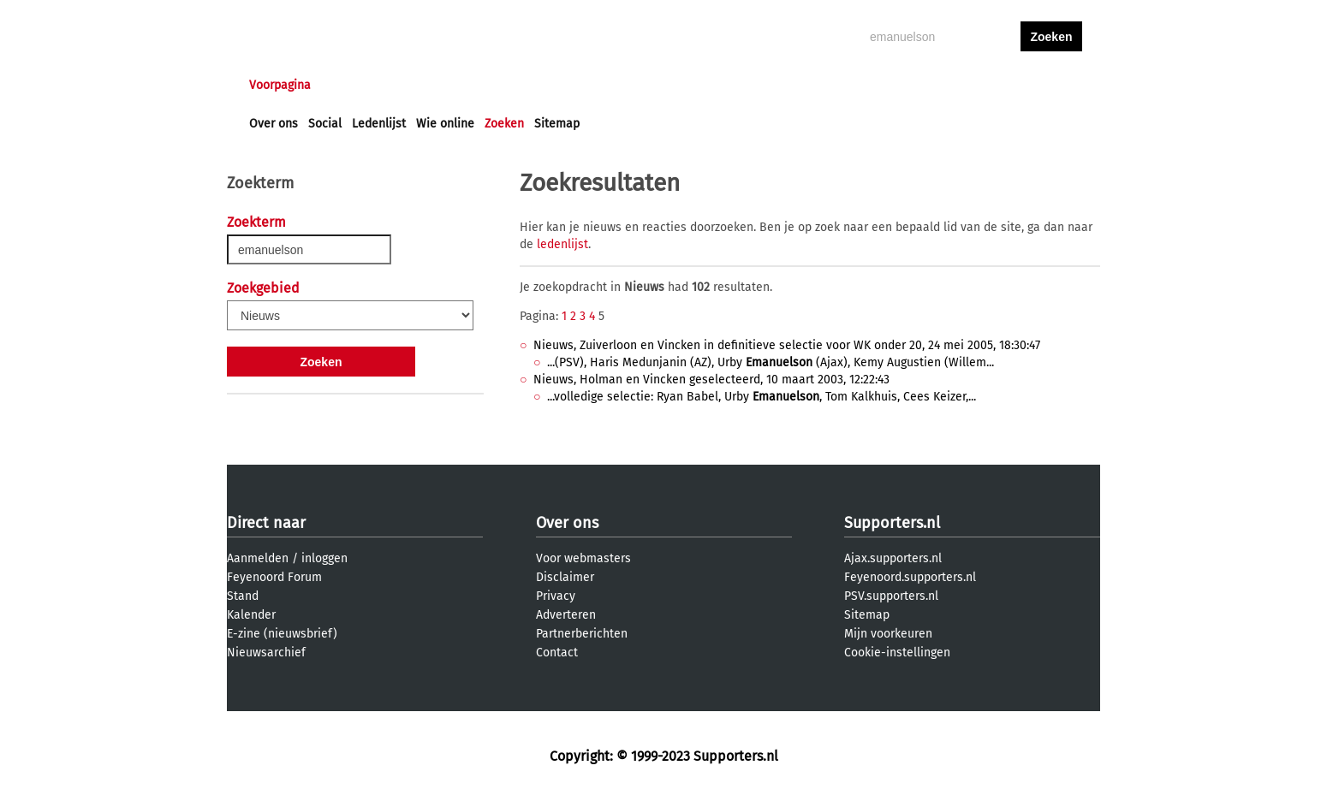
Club (550, 85)
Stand (243, 596)
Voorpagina (280, 85)
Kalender (251, 615)
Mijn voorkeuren (888, 633)
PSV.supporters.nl (891, 596)
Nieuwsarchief (266, 652)
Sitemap (557, 123)
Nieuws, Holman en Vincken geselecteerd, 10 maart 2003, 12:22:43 (711, 379)
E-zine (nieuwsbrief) (282, 633)
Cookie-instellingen (897, 652)
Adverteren (566, 615)
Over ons (273, 123)
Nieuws (353, 85)
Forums (416, 85)
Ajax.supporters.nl (893, 558)
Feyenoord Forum (274, 577)
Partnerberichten (582, 633)
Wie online (445, 123)
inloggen (985, 85)
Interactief (486, 85)
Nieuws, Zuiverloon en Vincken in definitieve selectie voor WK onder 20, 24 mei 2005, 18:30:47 (786, 345)
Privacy (555, 596)
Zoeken (504, 123)
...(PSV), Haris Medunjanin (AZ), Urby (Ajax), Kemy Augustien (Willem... (770, 362)
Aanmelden (258, 558)
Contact (557, 652)
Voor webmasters (583, 558)
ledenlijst (562, 244)
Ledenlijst (379, 123)
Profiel (601, 85)
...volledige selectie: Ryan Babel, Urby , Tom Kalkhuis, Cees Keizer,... (761, 396)
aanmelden (1051, 85)
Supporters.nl (892, 522)
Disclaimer (565, 577)
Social (325, 123)
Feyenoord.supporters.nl (910, 577)
